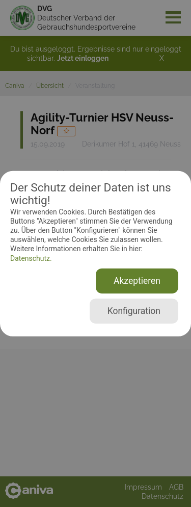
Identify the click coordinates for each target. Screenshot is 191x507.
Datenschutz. (31, 258)
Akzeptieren (137, 281)
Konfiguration (133, 311)
